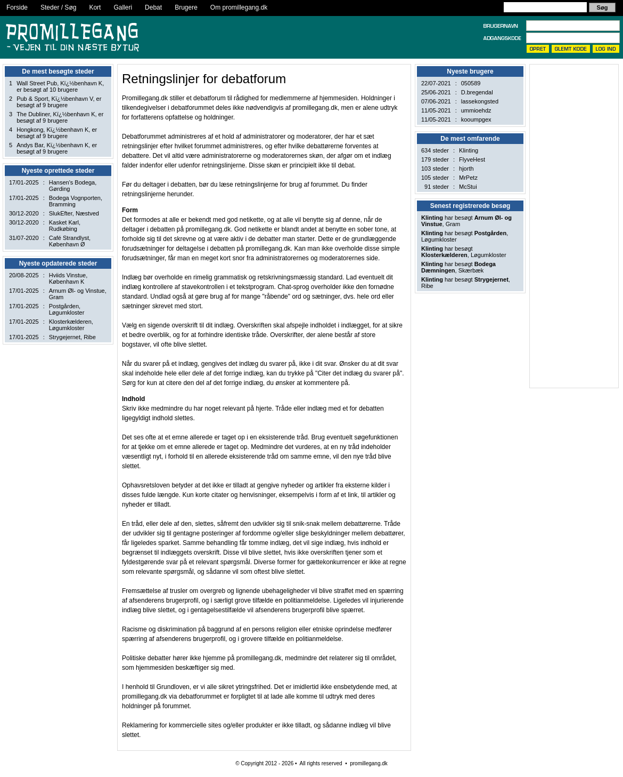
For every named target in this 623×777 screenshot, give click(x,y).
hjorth (466, 168)
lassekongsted (479, 101)
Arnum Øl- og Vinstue (77, 290)
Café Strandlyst (69, 238)
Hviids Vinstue (67, 275)
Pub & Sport (32, 98)
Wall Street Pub (37, 83)
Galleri (122, 7)
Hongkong (30, 129)
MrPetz (468, 177)
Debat (153, 7)
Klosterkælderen (70, 321)
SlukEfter (60, 213)
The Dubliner (33, 114)
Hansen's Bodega (72, 182)
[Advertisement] (569, 226)
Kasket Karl (64, 222)
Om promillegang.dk (238, 7)
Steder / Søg (58, 7)
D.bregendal (477, 92)
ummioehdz (476, 110)
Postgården (64, 306)
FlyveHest (472, 159)
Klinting (468, 150)
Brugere (186, 7)
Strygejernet (64, 337)
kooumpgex (476, 119)
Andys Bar (30, 145)
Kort (95, 7)
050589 (471, 83)
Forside (17, 7)
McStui (468, 186)
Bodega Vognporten (75, 198)
